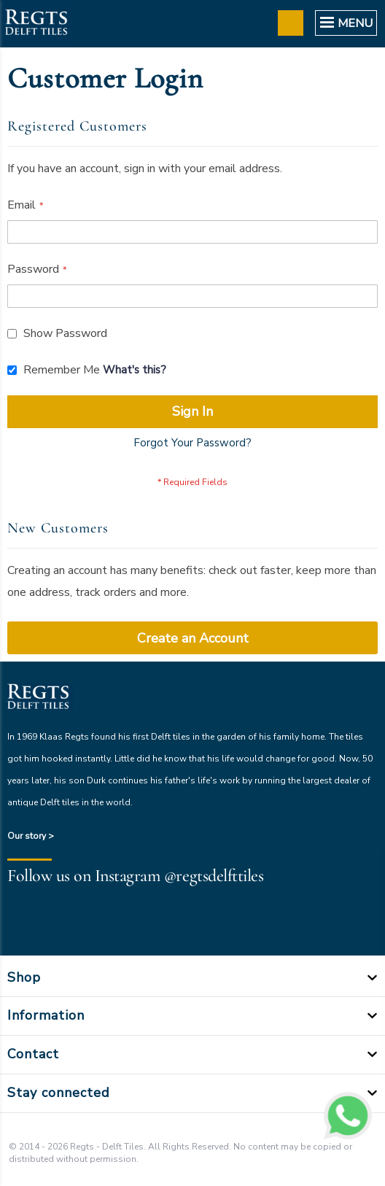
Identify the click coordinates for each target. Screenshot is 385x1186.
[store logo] (35, 23)
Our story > (30, 836)
